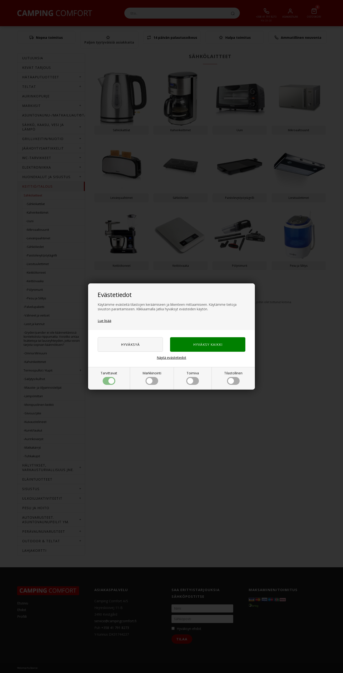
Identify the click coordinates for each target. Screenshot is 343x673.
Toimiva (192, 378)
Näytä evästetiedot (171, 357)
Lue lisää (104, 320)
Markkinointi (151, 378)
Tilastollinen (233, 378)
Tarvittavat (109, 378)
